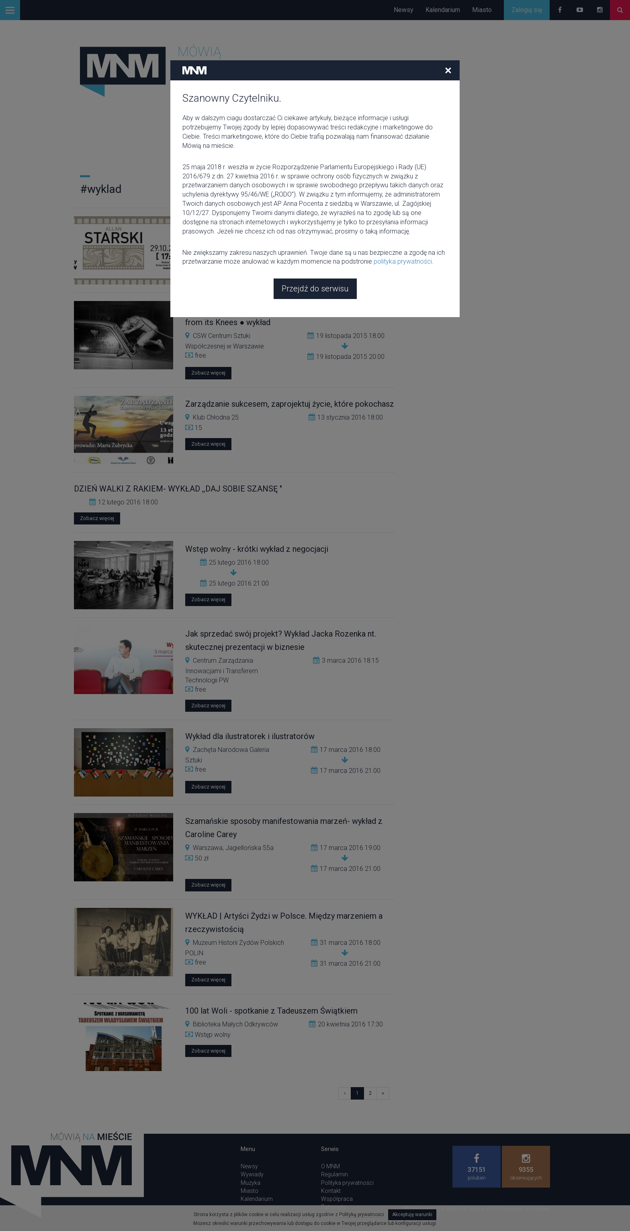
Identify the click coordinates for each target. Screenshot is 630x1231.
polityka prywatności (403, 203)
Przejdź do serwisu (315, 230)
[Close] (448, 11)
